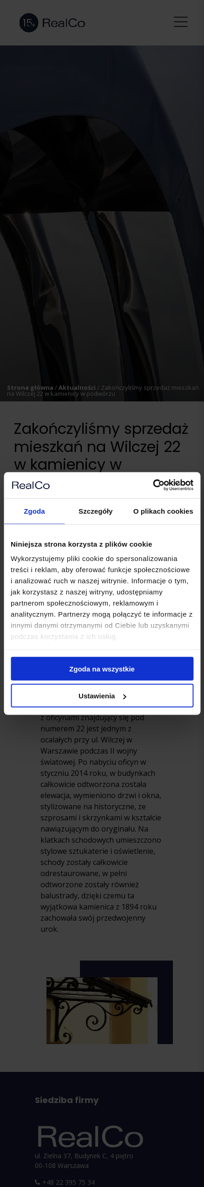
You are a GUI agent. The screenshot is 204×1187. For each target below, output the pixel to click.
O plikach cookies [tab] (163, 511)
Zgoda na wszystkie (102, 668)
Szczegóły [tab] (95, 511)
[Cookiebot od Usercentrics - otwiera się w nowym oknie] (152, 485)
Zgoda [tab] (34, 511)
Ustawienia (102, 696)
